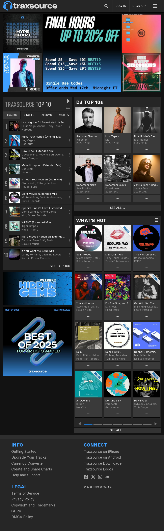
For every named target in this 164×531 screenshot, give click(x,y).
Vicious (26, 172)
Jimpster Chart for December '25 (88, 136)
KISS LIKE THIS (114, 254)
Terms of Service (25, 493)
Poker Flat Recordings (88, 358)
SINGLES (29, 114)
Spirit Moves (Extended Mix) (39, 193)
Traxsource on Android (102, 457)
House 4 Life (29, 186)
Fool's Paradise (143, 309)
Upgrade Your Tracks (28, 457)
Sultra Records (31, 201)
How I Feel (140, 400)
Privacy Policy (22, 499)
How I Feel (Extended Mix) (38, 150)
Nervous (27, 129)
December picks (86, 184)
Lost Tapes (112, 136)
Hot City (81, 407)
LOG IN (120, 6)
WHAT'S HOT (91, 220)
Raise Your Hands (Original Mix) (41, 136)
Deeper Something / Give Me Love (146, 351)
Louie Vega (29, 126)
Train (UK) (38, 240)
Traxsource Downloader (103, 463)
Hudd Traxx (112, 309)
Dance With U (113, 351)
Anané (41, 126)
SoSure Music (30, 243)
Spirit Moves (83, 254)
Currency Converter (27, 463)
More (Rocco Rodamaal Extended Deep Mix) (50, 236)
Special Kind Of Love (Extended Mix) (45, 208)
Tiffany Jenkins (46, 183)
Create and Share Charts (31, 469)
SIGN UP (139, 6)
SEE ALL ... (117, 208)
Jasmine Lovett (51, 254)
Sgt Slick (27, 168)
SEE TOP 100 (60, 266)
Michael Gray (30, 197)
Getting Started (23, 451)
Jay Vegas (28, 140)
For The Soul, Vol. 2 (116, 303)
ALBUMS (47, 114)
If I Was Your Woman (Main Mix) (42, 179)
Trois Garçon (30, 158)
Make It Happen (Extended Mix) (41, 165)
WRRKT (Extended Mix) (36, 222)
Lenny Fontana (31, 254)
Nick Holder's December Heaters (146, 136)
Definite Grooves (50, 197)
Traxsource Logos (98, 469)
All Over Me (83, 400)
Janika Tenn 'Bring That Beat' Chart (146, 184)
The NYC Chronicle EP (146, 254)
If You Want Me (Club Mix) (38, 250)
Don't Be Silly (113, 400)
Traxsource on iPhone (101, 451)
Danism (26, 240)
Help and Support (25, 475)
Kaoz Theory (30, 229)
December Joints (115, 184)
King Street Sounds (34, 215)
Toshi (50, 240)
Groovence (112, 407)
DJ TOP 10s (89, 102)
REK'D (137, 261)
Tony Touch (54, 126)
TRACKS (12, 114)
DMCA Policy (22, 517)
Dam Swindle (30, 211)
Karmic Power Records (36, 258)
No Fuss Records (144, 358)
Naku (79, 351)
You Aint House (85, 303)
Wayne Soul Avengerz (53, 154)
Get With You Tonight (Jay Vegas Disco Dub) (146, 303)
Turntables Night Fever (117, 358)
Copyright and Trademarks (33, 505)
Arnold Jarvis (48, 211)
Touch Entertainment (117, 261)
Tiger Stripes (30, 225)
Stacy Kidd (28, 183)
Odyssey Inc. (30, 154)
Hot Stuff (27, 143)
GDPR (16, 511)
